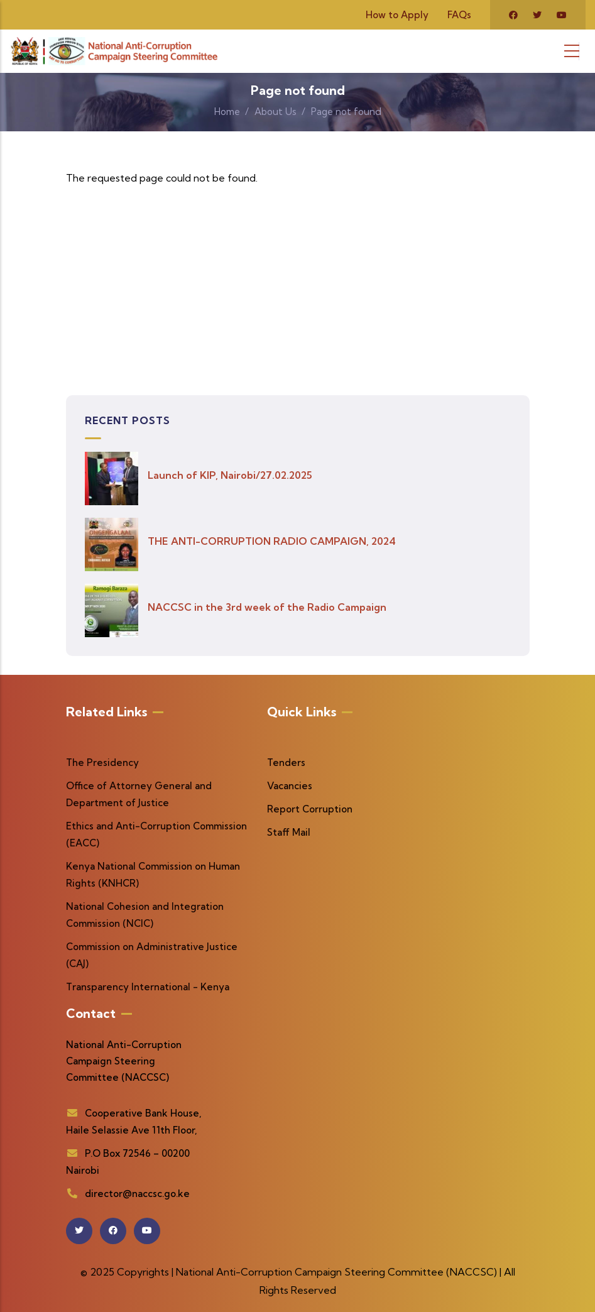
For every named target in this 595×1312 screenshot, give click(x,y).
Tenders (286, 762)
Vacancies (289, 786)
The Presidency (102, 762)
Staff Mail (288, 832)
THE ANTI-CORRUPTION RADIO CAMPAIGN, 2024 (272, 541)
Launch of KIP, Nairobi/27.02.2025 (230, 475)
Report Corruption (309, 809)
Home (227, 112)
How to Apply (397, 15)
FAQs (459, 15)
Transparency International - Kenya (147, 987)
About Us (275, 112)
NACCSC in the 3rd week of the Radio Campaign (267, 607)
